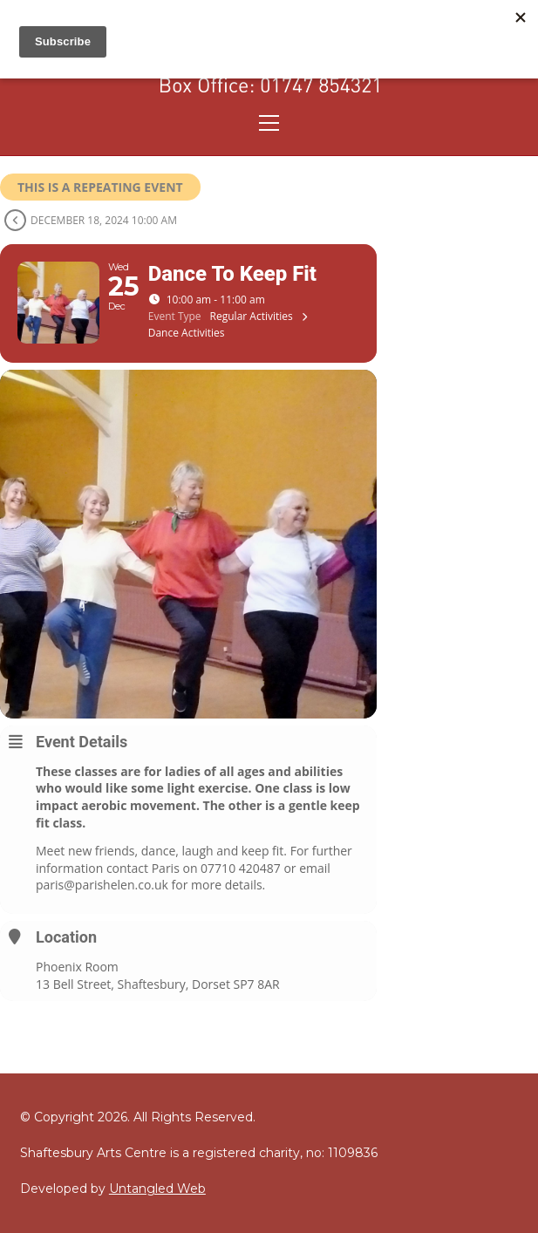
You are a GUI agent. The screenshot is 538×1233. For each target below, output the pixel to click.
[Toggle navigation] (269, 123)
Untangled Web (157, 1188)
